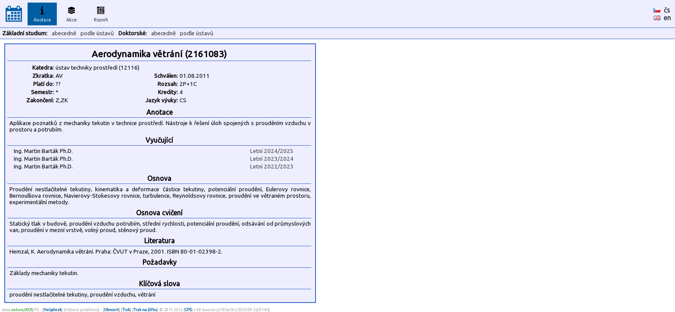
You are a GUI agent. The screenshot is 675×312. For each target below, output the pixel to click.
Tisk (126, 309)
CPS (188, 309)
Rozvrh (101, 12)
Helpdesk (52, 309)
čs (667, 10)
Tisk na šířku (145, 309)
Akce (71, 12)
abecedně (64, 33)
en (667, 17)
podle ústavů (97, 33)
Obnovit (111, 309)
